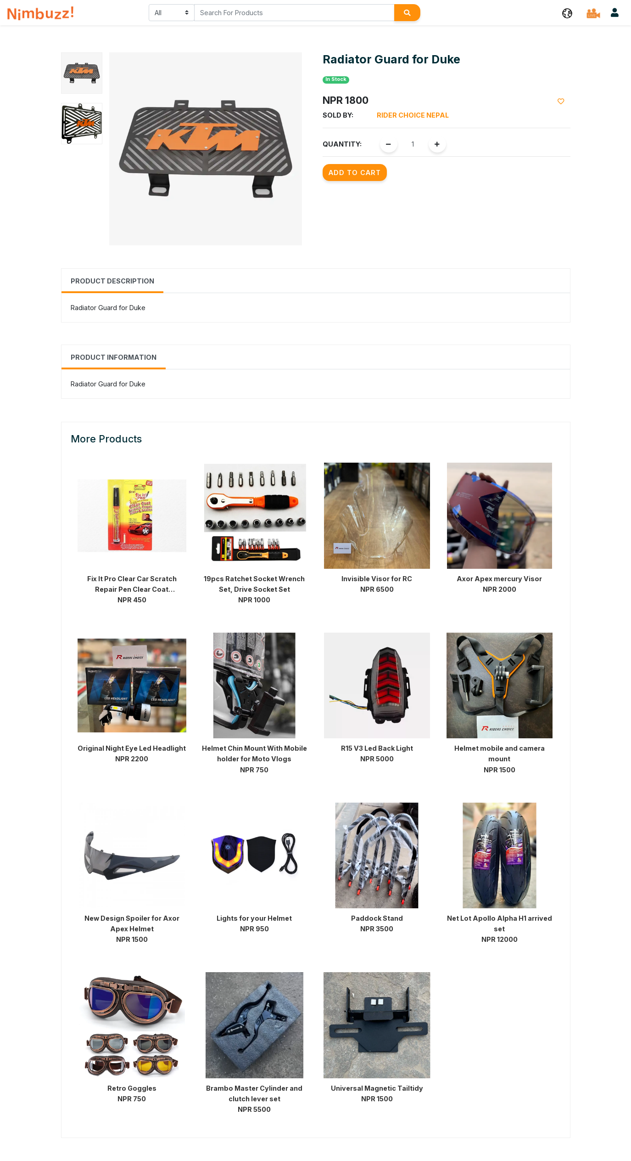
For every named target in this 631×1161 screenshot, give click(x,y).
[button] (567, 13)
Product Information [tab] (113, 357)
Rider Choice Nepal (413, 115)
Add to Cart (355, 172)
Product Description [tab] (112, 281)
